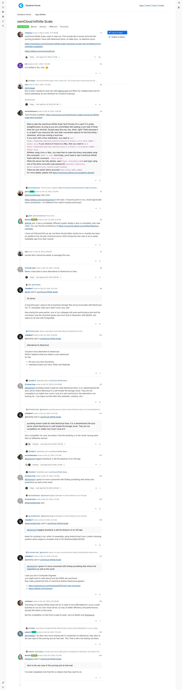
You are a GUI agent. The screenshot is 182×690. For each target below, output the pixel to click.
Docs (155, 5)
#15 (100, 499)
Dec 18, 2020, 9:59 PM (43, 252)
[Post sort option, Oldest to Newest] (117, 37)
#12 (100, 413)
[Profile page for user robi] (20, 86)
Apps (141, 5)
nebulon (28, 632)
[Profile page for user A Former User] (20, 269)
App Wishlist (23, 26)
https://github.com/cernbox (41, 588)
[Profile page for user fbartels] (20, 221)
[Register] (179, 7)
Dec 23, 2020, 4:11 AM (51, 499)
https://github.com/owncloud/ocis (40, 51)
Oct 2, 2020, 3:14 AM (42, 85)
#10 (100, 335)
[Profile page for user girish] (20, 193)
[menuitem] (179, 3)
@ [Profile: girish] (28, 223)
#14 (100, 476)
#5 (101, 191)
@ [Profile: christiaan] (30, 88)
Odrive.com (63, 91)
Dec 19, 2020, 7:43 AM (51, 268)
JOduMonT (29, 288)
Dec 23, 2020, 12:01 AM (48, 413)
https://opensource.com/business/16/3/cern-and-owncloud (54, 586)
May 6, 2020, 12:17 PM (48, 33)
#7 (101, 252)
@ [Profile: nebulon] (29, 659)
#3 (101, 85)
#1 (101, 33)
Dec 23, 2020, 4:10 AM (51, 476)
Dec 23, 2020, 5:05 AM (48, 556)
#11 (101, 384)
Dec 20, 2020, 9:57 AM (48, 288)
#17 (101, 556)
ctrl (26, 64)
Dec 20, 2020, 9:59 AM (48, 335)
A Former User (30, 268)
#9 (101, 288)
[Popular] (3, 17)
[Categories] (3, 3)
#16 (100, 520)
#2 (101, 64)
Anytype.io (89, 615)
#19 (100, 632)
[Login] (179, 3)
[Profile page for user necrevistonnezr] (20, 113)
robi (26, 85)
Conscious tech (30, 100)
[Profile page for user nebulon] (20, 634)
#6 (101, 220)
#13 (100, 455)
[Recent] (3, 7)
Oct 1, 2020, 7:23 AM (42, 64)
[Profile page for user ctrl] (20, 65)
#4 (101, 111)
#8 (101, 268)
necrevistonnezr (31, 111)
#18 (100, 601)
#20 (100, 655)
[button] (3, 682)
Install (161, 5)
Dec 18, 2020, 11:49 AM (52, 111)
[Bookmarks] (3, 21)
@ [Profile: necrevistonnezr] (33, 195)
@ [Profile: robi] (27, 292)
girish (27, 191)
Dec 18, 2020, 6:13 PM (53, 220)
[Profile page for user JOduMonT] (20, 290)
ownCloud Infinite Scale (47, 292)
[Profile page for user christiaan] (20, 34)
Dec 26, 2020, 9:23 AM (48, 601)
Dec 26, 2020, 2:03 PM (53, 655)
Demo (148, 5)
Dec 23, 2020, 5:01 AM (48, 520)
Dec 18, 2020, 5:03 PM (50, 191)
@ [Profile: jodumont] (30, 388)
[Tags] (3, 12)
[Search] (3, 26)
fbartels (28, 220)
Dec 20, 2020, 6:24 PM (51, 384)
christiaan (28, 33)
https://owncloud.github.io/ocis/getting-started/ (73, 172)
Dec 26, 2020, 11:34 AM (52, 632)
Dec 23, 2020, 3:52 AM (52, 455)
